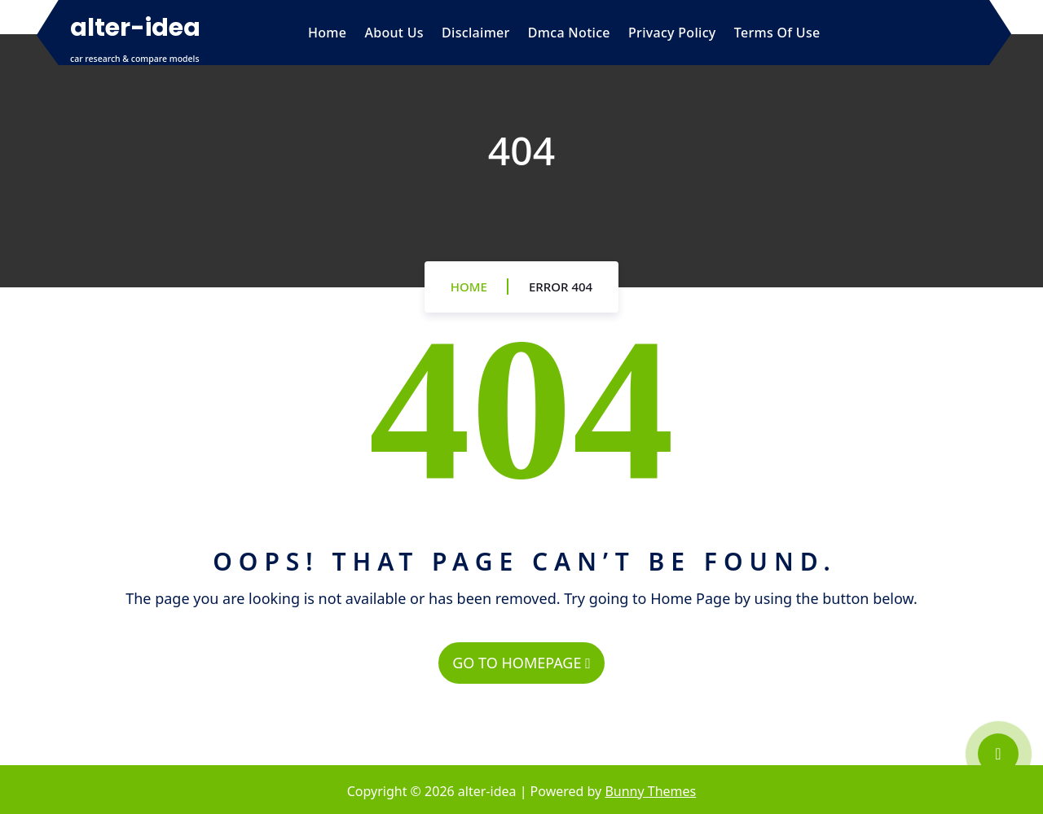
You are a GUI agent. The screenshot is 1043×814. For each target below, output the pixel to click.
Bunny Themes (650, 791)
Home (327, 33)
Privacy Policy (672, 33)
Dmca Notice (569, 33)
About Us (393, 33)
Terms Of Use (777, 33)
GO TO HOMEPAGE (521, 662)
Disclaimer (476, 33)
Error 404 (560, 286)
